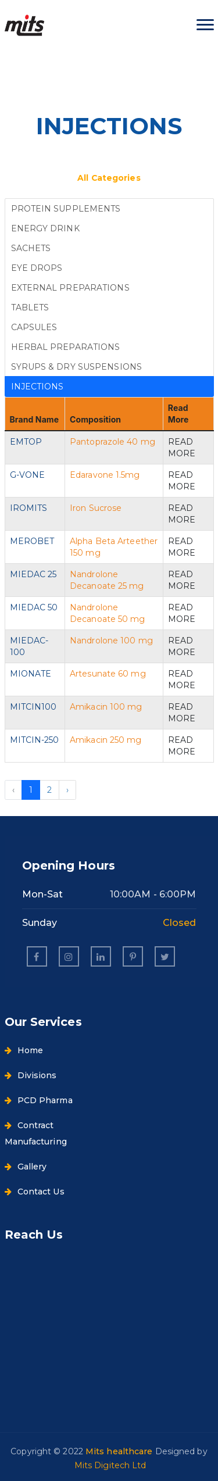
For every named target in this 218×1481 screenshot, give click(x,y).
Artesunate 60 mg (108, 673)
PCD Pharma (39, 1100)
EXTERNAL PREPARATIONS (70, 287)
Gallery (26, 1166)
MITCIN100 (33, 707)
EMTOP (26, 442)
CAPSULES (34, 327)
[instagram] (69, 956)
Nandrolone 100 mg (111, 640)
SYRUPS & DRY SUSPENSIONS (76, 367)
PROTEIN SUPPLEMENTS (66, 208)
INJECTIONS (37, 386)
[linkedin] (101, 956)
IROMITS (29, 508)
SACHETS (31, 248)
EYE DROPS (37, 268)
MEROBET (32, 541)
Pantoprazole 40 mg (112, 442)
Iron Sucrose (95, 508)
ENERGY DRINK (45, 228)
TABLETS (30, 307)
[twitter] (165, 956)
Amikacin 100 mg (106, 707)
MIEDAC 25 (33, 574)
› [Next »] (67, 790)
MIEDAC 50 (34, 607)
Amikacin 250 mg (106, 740)
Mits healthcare (120, 1451)
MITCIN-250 (34, 740)
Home (24, 1050)
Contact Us (35, 1191)
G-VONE (27, 475)
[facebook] (37, 956)
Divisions (31, 1075)
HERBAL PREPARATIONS (65, 347)
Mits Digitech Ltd (110, 1465)
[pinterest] (133, 956)
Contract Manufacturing (36, 1133)
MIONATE (31, 673)
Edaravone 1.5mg (105, 475)
